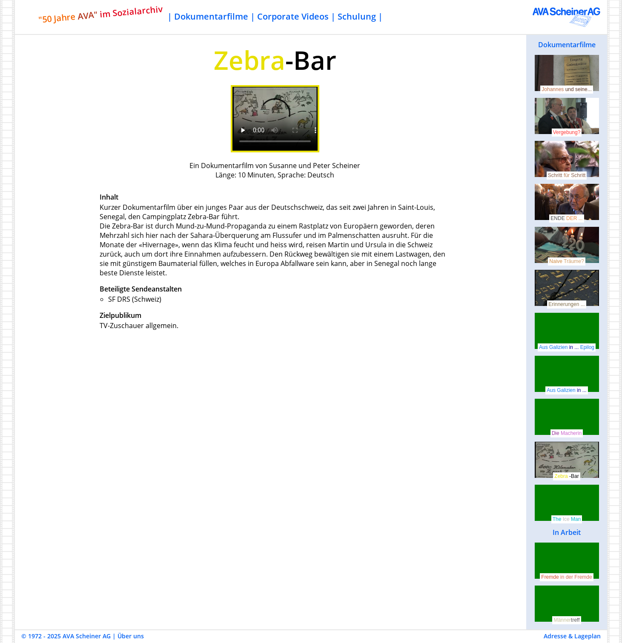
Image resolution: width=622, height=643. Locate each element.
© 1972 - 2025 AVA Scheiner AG (66, 636)
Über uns (131, 636)
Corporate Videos (293, 16)
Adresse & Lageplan (572, 636)
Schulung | (360, 16)
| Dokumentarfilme (207, 16)
